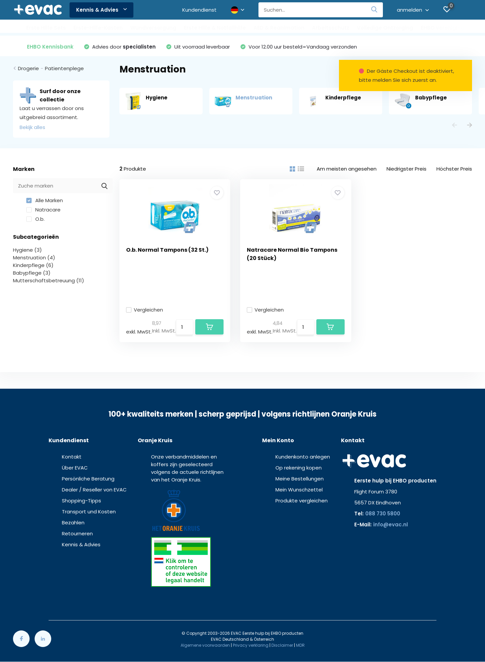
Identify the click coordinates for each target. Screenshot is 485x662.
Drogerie (28, 68)
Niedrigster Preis (406, 168)
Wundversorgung (153, 27)
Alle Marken (44, 200)
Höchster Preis (454, 168)
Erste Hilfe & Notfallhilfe (215, 27)
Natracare (43, 209)
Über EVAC (75, 467)
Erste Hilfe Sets (46, 27)
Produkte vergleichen (301, 500)
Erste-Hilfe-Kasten (98, 27)
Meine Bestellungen (299, 478)
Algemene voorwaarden (205, 645)
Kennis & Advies (101, 9)
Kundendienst (199, 9)
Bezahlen (73, 522)
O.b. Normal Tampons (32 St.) (167, 250)
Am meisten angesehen (347, 168)
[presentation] (454, 125)
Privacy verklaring (250, 645)
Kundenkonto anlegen (302, 456)
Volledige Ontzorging (385, 27)
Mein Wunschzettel (299, 489)
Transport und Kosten (89, 511)
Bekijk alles (32, 127)
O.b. (35, 218)
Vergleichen (144, 309)
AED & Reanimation (278, 27)
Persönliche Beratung (88, 478)
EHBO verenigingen (446, 27)
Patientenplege (64, 68)
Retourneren (77, 533)
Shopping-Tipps (81, 500)
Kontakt (71, 456)
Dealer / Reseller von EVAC (94, 489)
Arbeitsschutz (330, 27)
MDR (300, 645)
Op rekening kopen (298, 467)
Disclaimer (282, 645)
